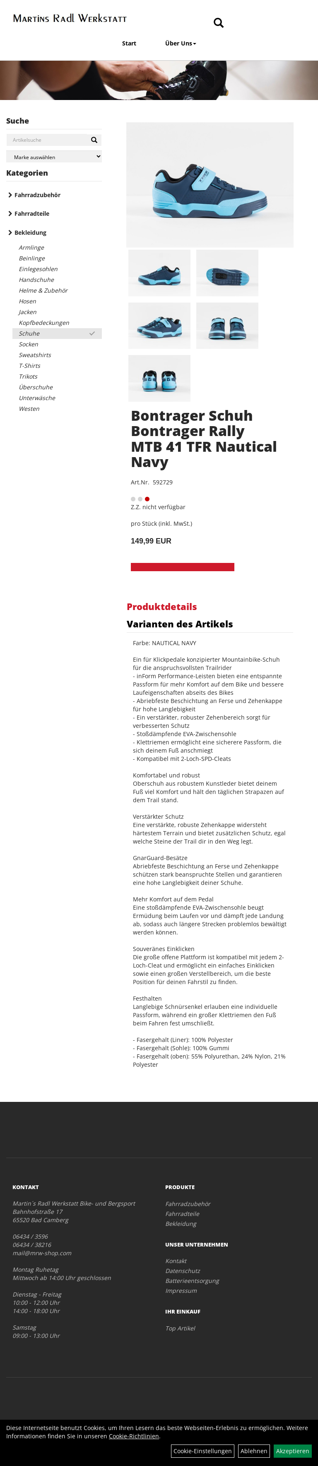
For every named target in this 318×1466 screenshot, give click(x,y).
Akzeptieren (292, 1451)
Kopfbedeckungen (44, 323)
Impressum (181, 1290)
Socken (28, 344)
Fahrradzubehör (37, 195)
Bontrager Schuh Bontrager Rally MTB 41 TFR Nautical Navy (204, 438)
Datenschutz (182, 1271)
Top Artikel (180, 1328)
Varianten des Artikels (180, 623)
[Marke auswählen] (54, 156)
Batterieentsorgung (192, 1281)
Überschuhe (36, 387)
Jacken (27, 312)
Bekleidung (30, 232)
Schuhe (29, 333)
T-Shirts (29, 365)
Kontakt (175, 1261)
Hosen (27, 301)
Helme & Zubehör (43, 290)
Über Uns (180, 43)
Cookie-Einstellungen (202, 1451)
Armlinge (31, 247)
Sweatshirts (35, 355)
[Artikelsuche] (219, 23)
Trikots (28, 376)
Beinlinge (32, 258)
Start (129, 43)
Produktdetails (162, 606)
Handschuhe (36, 280)
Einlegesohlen (38, 269)
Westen (29, 408)
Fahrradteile (31, 213)
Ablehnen (254, 1451)
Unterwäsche (37, 398)
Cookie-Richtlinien (134, 1436)
